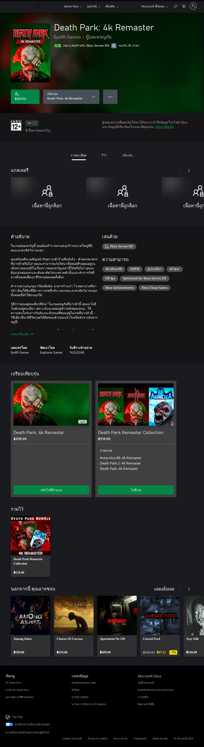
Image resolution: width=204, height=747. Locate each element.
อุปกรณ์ (92, 6)
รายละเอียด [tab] (79, 155)
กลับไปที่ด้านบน (51, 490)
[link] (30, 546)
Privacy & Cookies (98, 738)
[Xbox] (50, 6)
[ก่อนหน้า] (179, 170)
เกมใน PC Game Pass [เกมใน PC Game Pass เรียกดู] (17, 689)
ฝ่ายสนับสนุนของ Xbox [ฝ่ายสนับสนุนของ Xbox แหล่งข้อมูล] (84, 682)
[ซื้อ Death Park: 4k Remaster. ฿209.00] (25, 97)
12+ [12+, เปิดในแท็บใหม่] (31, 123)
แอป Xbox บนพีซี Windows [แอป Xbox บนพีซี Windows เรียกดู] (19, 696)
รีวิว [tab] (104, 155)
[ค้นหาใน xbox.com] (175, 6)
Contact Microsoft (72, 738)
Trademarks (140, 738)
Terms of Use (121, 738)
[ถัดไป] (188, 170)
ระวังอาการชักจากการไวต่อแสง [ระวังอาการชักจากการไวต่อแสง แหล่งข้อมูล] (89, 704)
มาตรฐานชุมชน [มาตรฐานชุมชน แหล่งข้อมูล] (80, 696)
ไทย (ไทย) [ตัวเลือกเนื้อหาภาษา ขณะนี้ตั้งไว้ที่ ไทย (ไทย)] (17, 716)
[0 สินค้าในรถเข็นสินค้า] (184, 5)
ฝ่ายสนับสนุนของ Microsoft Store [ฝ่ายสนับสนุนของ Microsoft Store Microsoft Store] (156, 689)
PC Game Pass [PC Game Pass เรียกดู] (13, 682)
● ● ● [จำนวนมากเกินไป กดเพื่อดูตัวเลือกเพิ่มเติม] (110, 96)
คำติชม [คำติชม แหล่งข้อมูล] (75, 689)
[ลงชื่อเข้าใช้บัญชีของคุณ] (193, 6)
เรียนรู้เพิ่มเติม (164, 127)
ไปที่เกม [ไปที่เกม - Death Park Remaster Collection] (136, 490)
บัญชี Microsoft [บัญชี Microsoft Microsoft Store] (146, 682)
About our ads (160, 738)
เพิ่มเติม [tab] (127, 155)
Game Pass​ (71, 6)
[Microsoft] (20, 6)
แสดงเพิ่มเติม (22, 334)
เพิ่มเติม (110, 6)
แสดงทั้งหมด (164, 588)
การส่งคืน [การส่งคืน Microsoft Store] (143, 696)
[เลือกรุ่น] (71, 97)
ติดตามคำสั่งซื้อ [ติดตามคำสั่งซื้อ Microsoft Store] (146, 704)
